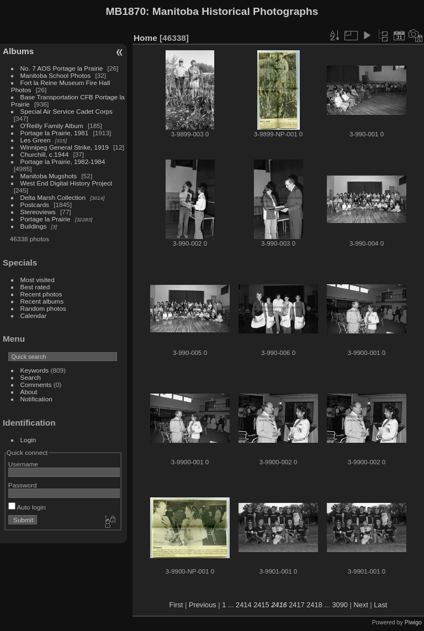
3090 (339, 605)
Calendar (33, 315)
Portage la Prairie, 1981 (54, 132)
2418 (314, 605)
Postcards (34, 204)
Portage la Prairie (45, 218)
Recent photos (41, 294)
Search (30, 377)
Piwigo (413, 622)
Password (22, 485)
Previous (202, 605)
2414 (243, 605)
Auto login (27, 507)
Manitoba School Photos (55, 75)
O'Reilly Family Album (51, 125)
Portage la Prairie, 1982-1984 (62, 161)
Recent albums (41, 301)
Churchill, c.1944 (44, 154)
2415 (261, 605)
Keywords (34, 370)
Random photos (43, 308)
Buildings (33, 226)
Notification (36, 398)
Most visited (37, 279)
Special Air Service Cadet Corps (66, 111)
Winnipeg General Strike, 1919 (64, 147)
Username (23, 464)
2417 (296, 605)
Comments (36, 384)
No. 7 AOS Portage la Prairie (61, 68)
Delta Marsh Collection (53, 197)
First (176, 605)
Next (360, 605)
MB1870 (126, 11)
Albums (18, 51)
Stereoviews (38, 211)
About (29, 391)
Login (28, 439)
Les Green (35, 140)
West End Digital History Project (66, 183)
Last (380, 605)
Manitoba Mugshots (48, 175)
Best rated (35, 286)
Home (145, 38)
